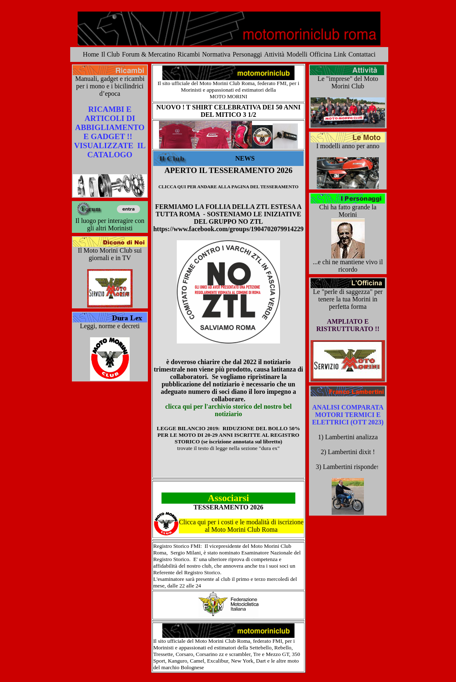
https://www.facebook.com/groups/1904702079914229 (228, 228)
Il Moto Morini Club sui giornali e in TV (110, 254)
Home (91, 54)
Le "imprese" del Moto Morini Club (348, 82)
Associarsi (228, 498)
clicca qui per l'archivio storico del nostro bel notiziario (228, 410)
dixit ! (367, 451)
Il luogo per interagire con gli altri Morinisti (109, 224)
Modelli (297, 54)
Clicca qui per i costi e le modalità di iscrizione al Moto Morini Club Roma (241, 526)
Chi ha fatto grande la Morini (348, 211)
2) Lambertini (340, 451)
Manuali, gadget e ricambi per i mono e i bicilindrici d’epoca (110, 86)
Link (340, 54)
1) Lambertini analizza (348, 436)
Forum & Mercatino (148, 54)
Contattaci (362, 54)
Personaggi (247, 54)
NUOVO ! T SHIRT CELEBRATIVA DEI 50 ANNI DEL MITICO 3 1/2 (228, 111)
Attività (274, 54)
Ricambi (189, 54)
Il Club (110, 54)
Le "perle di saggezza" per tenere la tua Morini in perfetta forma (348, 299)
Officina (321, 54)
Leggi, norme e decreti (110, 325)
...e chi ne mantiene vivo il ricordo (348, 265)
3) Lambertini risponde (348, 466)
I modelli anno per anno (348, 145)
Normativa (216, 54)
